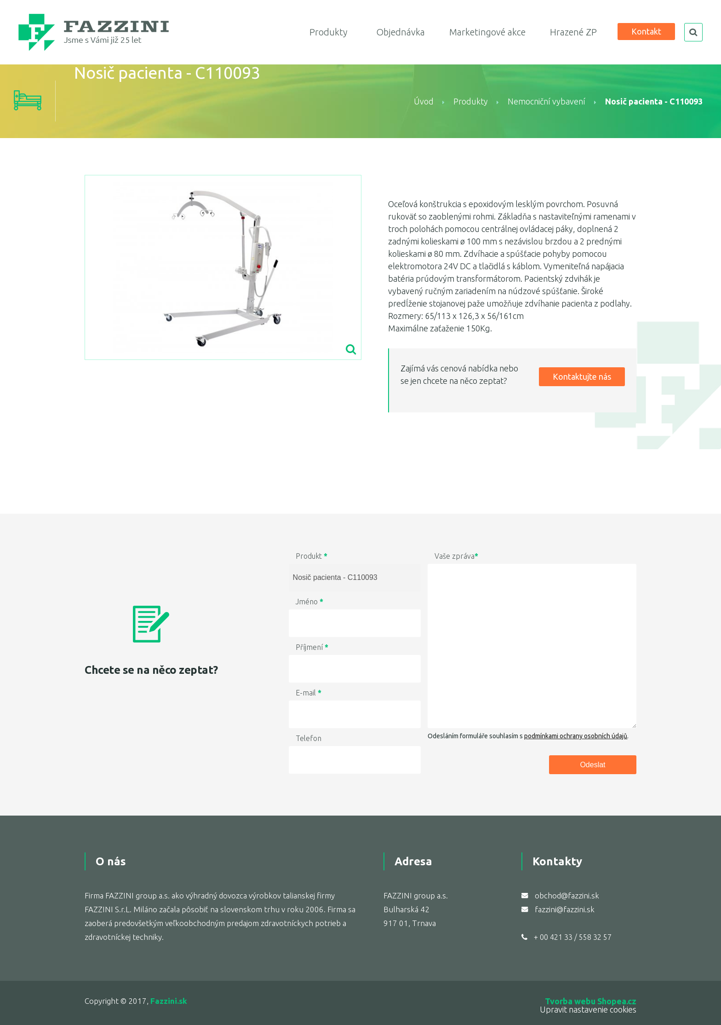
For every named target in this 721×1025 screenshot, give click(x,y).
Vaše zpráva (456, 556)
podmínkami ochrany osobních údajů (575, 736)
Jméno (309, 601)
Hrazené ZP (573, 32)
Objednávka (400, 32)
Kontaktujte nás (582, 376)
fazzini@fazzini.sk (565, 909)
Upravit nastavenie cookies (588, 1009)
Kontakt (646, 31)
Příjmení (312, 647)
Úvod (424, 101)
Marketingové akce (487, 32)
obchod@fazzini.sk (567, 895)
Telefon (308, 738)
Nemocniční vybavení (546, 101)
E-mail (308, 693)
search (693, 32)
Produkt (311, 556)
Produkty (328, 32)
